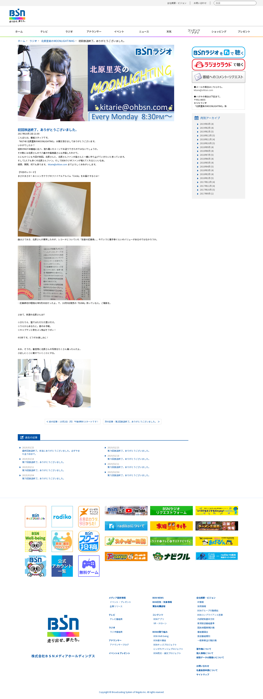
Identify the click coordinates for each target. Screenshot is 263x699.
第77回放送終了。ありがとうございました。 (43, 460)
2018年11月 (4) (207, 139)
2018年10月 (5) (207, 143)
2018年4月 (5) (207, 166)
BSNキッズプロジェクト (165, 644)
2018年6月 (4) (207, 158)
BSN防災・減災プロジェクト (167, 653)
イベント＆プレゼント (119, 653)
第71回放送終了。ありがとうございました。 (129, 473)
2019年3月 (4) (207, 123)
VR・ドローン (160, 623)
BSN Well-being (161, 636)
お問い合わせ (200, 2)
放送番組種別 (203, 636)
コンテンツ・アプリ (194, 31)
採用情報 (201, 606)
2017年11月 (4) (207, 185)
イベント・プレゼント (120, 601)
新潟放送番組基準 (205, 623)
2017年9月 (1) (207, 193)
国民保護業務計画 (205, 627)
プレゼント (244, 31)
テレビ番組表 (116, 618)
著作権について (203, 648)
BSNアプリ (159, 618)
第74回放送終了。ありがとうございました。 (129, 449)
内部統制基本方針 (205, 618)
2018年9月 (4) (207, 147)
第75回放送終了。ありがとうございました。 (43, 477)
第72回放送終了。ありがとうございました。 (129, 465)
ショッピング (218, 31)
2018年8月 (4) (207, 150)
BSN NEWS (158, 597)
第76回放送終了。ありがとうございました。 (43, 468)
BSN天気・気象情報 (162, 601)
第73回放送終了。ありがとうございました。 (129, 457)
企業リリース (116, 606)
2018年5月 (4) (207, 162)
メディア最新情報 (117, 597)
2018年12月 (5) (207, 135)
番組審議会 (202, 631)
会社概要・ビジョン (176, 2)
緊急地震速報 (158, 606)
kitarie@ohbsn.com (57, 164)
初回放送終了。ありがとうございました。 (48, 129)
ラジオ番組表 (116, 631)
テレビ (44, 31)
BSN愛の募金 (160, 640)
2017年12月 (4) (207, 182)
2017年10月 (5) (207, 189)
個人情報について (204, 653)
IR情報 (200, 601)
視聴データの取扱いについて (210, 657)
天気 (169, 31)
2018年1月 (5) (207, 178)
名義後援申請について (207, 670)
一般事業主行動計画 (207, 640)
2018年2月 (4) (207, 174)
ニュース (144, 31)
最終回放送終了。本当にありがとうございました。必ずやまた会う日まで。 (51, 450)
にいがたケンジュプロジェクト (168, 648)
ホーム (19, 31)
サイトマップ (202, 674)
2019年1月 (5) (207, 131)
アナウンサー (94, 31)
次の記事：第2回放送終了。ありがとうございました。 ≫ (132, 421)
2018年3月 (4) (207, 170)
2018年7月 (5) (207, 154)
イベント (119, 31)
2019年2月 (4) (207, 127)
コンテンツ (157, 614)
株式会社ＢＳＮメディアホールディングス (63, 656)
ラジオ (69, 31)
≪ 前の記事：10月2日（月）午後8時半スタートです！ (72, 421)
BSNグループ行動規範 (207, 610)
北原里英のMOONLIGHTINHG (57, 41)
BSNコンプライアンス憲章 (210, 614)
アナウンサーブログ (119, 644)
